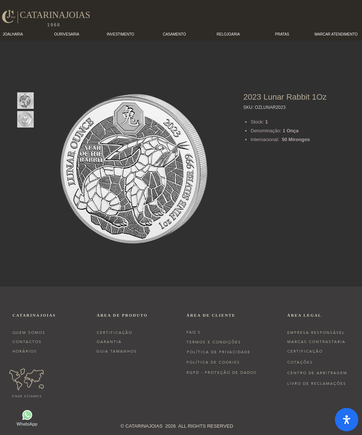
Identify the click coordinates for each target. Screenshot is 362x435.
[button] (67, 34)
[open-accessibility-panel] (346, 419)
